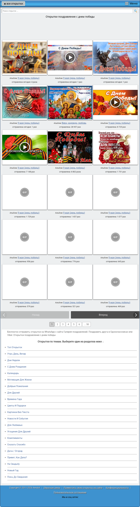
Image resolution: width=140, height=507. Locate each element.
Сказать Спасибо (16, 444)
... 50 (86, 324)
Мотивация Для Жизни (19, 379)
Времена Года (14, 399)
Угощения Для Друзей (18, 431)
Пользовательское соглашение (70, 492)
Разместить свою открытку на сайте (83, 487)
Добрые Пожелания (17, 386)
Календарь (13, 373)
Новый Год (13, 470)
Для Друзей (13, 392)
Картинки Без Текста (18, 412)
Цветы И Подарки (16, 405)
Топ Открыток (14, 347)
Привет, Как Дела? (17, 457)
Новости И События (17, 418)
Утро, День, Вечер (16, 353)
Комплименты (14, 438)
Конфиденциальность (117, 487)
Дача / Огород (14, 451)
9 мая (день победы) (28, 78)
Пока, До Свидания (17, 477)
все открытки (13, 3)
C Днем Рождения (16, 366)
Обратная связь (52, 487)
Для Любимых (14, 425)
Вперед (103, 314)
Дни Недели (13, 360)
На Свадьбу (13, 464)
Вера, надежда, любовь (74, 123)
